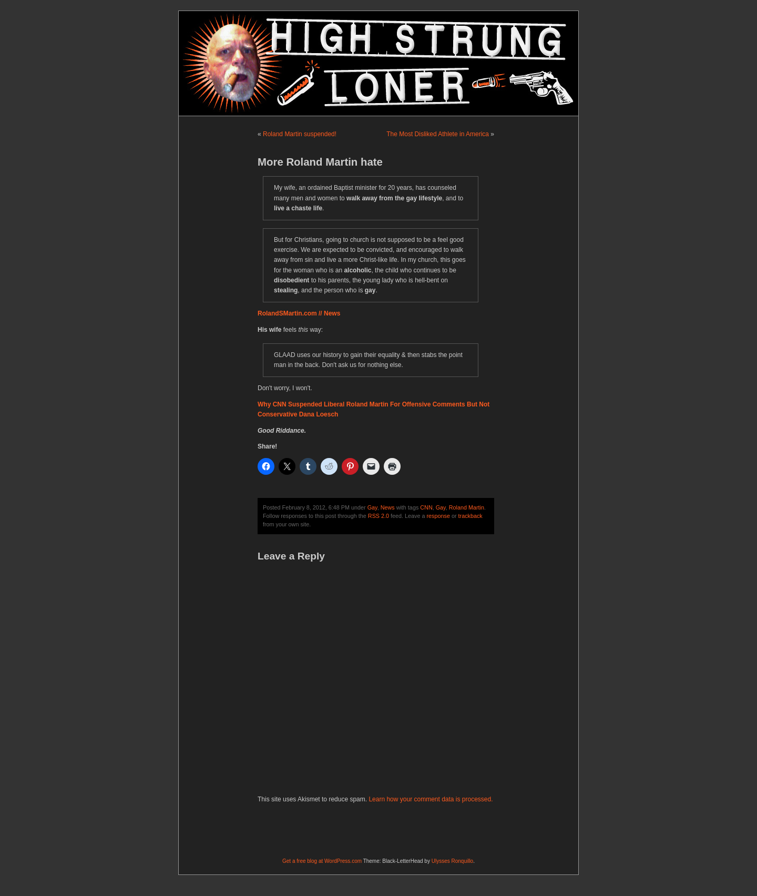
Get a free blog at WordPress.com (322, 861)
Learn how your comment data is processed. (431, 799)
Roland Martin (466, 507)
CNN (426, 507)
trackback (470, 516)
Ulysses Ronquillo (452, 861)
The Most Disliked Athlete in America (437, 134)
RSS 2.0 (378, 516)
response (438, 516)
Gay (372, 507)
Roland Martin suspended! (299, 134)
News (388, 507)
